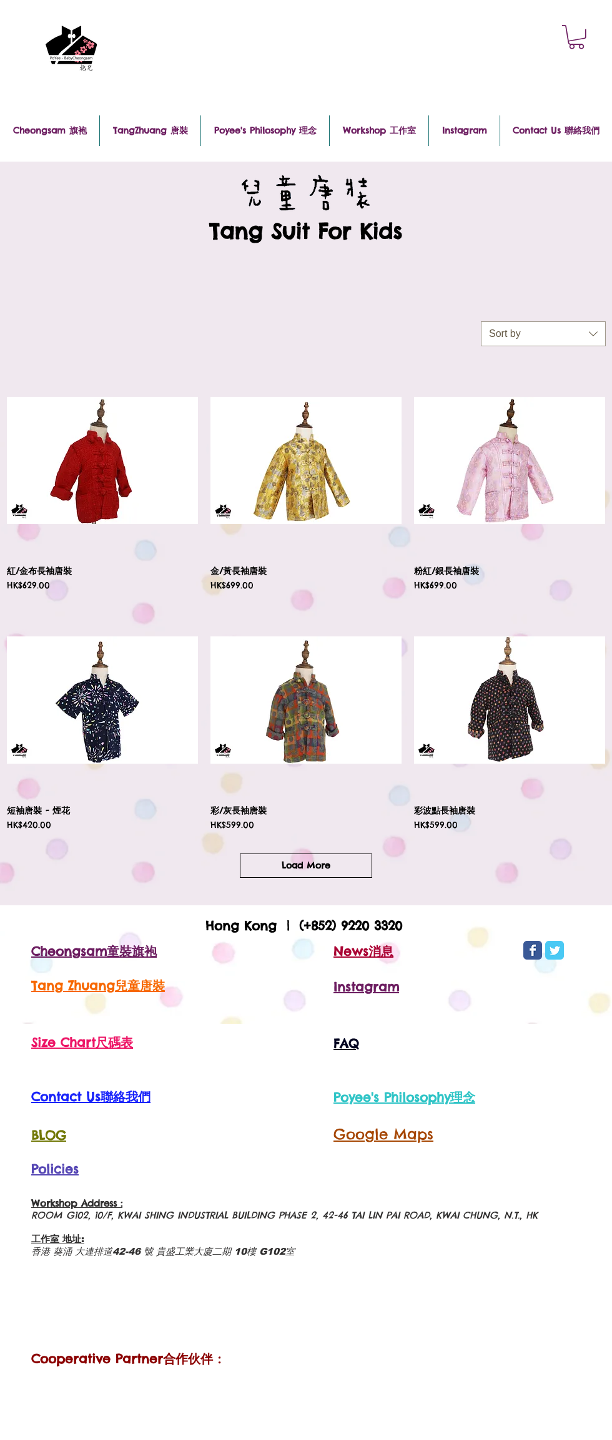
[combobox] (543, 333)
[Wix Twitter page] (554, 950)
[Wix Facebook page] (532, 950)
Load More (306, 865)
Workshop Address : (76, 1203)
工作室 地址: (57, 1238)
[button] (576, 37)
